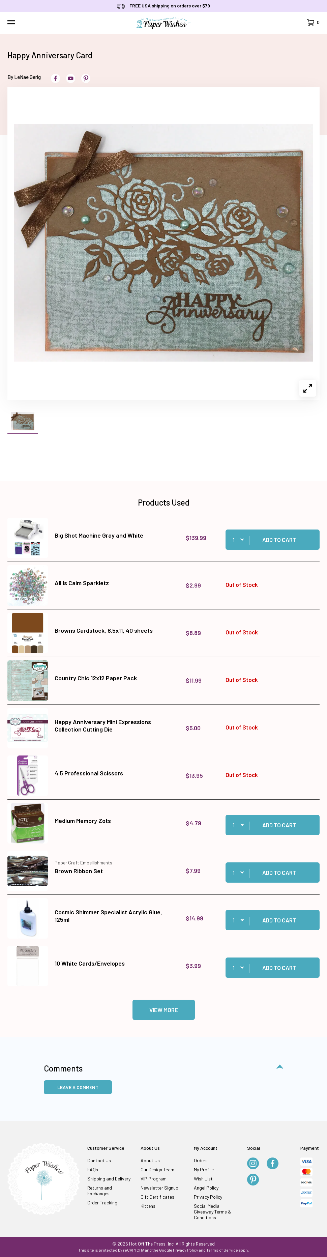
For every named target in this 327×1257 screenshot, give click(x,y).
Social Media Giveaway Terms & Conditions (212, 1211)
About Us (150, 1160)
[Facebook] (272, 1164)
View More (163, 1009)
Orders (201, 1160)
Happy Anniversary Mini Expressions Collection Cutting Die (103, 725)
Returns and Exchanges (99, 1190)
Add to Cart (279, 539)
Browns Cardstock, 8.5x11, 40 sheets (104, 630)
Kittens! (148, 1206)
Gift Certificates (157, 1197)
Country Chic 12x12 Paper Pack (96, 678)
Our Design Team (157, 1169)
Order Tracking (102, 1202)
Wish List (203, 1178)
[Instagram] (253, 1164)
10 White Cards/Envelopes (90, 963)
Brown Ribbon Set (79, 871)
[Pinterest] (253, 1180)
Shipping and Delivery (108, 1178)
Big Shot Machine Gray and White (99, 535)
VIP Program (154, 1178)
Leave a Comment (77, 1087)
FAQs (92, 1169)
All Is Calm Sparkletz (82, 583)
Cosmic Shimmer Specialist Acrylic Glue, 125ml (108, 915)
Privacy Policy (208, 1197)
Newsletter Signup (159, 1188)
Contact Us (99, 1160)
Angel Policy (206, 1188)
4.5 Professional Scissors (89, 773)
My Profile (204, 1169)
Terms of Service (222, 1250)
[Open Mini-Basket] (313, 22)
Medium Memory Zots (83, 820)
